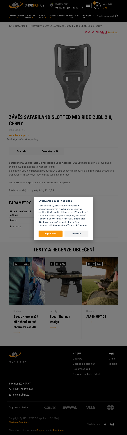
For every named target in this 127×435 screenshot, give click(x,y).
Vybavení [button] (21, 16)
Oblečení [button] (13, 16)
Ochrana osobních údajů (86, 374)
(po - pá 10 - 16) (75, 7)
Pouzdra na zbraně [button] (30, 17)
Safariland (21, 26)
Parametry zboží (50, 151)
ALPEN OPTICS (96, 316)
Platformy (36, 26)
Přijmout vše (50, 234)
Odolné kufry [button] (42, 17)
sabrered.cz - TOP (75, 17)
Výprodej (65, 16)
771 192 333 (60, 7)
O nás (111, 358)
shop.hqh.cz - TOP (87, 17)
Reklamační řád (81, 369)
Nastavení (76, 234)
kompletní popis (18, 135)
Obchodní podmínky (84, 363)
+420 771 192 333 (23, 388)
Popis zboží (22, 151)
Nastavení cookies (19, 422)
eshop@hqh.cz (21, 394)
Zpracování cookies (77, 225)
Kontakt (112, 363)
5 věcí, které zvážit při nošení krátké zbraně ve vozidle (26, 322)
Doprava (77, 358)
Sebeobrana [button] (55, 16)
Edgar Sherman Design (60, 319)
